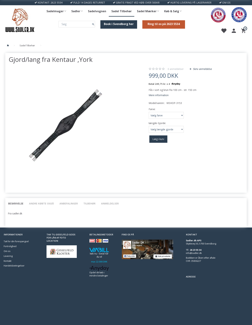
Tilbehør (89, 203)
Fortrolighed (10, 246)
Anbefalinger (68, 203)
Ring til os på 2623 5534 (164, 24)
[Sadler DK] (19, 19)
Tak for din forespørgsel (16, 241)
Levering (8, 256)
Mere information (159, 95)
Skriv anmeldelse (202, 69)
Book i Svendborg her (119, 24)
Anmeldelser (110, 203)
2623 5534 (56, 2)
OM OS (226, 2)
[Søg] (93, 24)
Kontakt (7, 260)
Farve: (152, 109)
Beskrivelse (15, 203)
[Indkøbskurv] (244, 30)
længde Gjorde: (157, 123)
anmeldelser (176, 69)
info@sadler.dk (194, 253)
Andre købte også (41, 203)
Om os (7, 251)
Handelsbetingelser (14, 265)
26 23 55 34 (195, 249)
